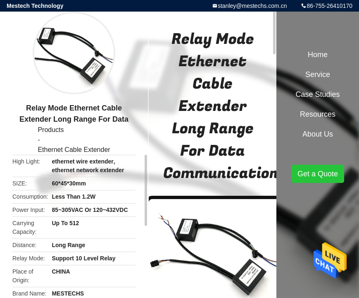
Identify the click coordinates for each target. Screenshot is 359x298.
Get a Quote (317, 174)
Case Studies (317, 94)
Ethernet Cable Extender (74, 149)
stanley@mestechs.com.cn (252, 5)
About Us (317, 134)
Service (317, 74)
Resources (317, 114)
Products (51, 129)
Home (318, 54)
